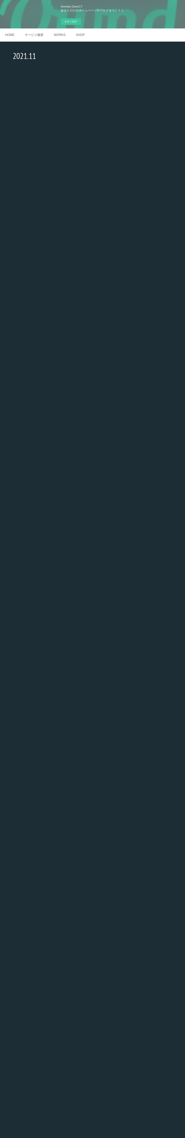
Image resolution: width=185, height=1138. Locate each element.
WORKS (59, 35)
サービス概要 (34, 35)
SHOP (80, 35)
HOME (9, 35)
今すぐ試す (70, 21)
